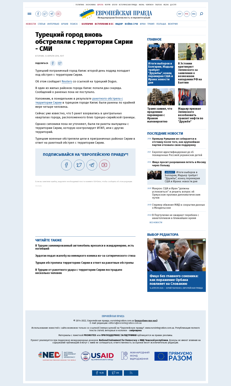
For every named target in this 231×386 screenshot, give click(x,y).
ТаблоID (158, 5)
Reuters (67, 81)
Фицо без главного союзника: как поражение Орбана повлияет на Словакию (174, 280)
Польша (161, 24)
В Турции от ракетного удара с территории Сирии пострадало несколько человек (78, 271)
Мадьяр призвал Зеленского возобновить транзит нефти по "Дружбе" (190, 115)
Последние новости (165, 133)
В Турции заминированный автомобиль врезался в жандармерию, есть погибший (84, 247)
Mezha (166, 5)
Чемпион (150, 5)
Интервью (53, 24)
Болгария (87, 24)
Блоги (114, 5)
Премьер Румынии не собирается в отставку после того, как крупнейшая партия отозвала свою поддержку (176, 141)
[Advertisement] (85, 209)
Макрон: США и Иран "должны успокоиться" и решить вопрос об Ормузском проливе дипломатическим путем (176, 193)
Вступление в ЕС (104, 24)
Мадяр (119, 24)
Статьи (41, 24)
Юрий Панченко (174, 288)
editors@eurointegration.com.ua (124, 323)
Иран (142, 24)
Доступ (173, 5)
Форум (107, 5)
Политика (80, 5)
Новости (31, 24)
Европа (100, 5)
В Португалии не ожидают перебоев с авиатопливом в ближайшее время (175, 217)
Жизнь (141, 5)
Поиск (74, 24)
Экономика (91, 5)
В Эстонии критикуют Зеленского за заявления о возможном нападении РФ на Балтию (190, 73)
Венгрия (173, 24)
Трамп (150, 24)
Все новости (156, 222)
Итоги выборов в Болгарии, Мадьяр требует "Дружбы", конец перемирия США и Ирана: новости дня (160, 73)
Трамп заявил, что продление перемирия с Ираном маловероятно (159, 115)
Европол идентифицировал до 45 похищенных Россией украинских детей (177, 154)
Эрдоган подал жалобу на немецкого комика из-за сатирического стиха (85, 255)
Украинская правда (63, 4)
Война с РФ (131, 24)
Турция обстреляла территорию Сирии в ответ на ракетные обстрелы (84, 262)
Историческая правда (128, 5)
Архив (64, 24)
